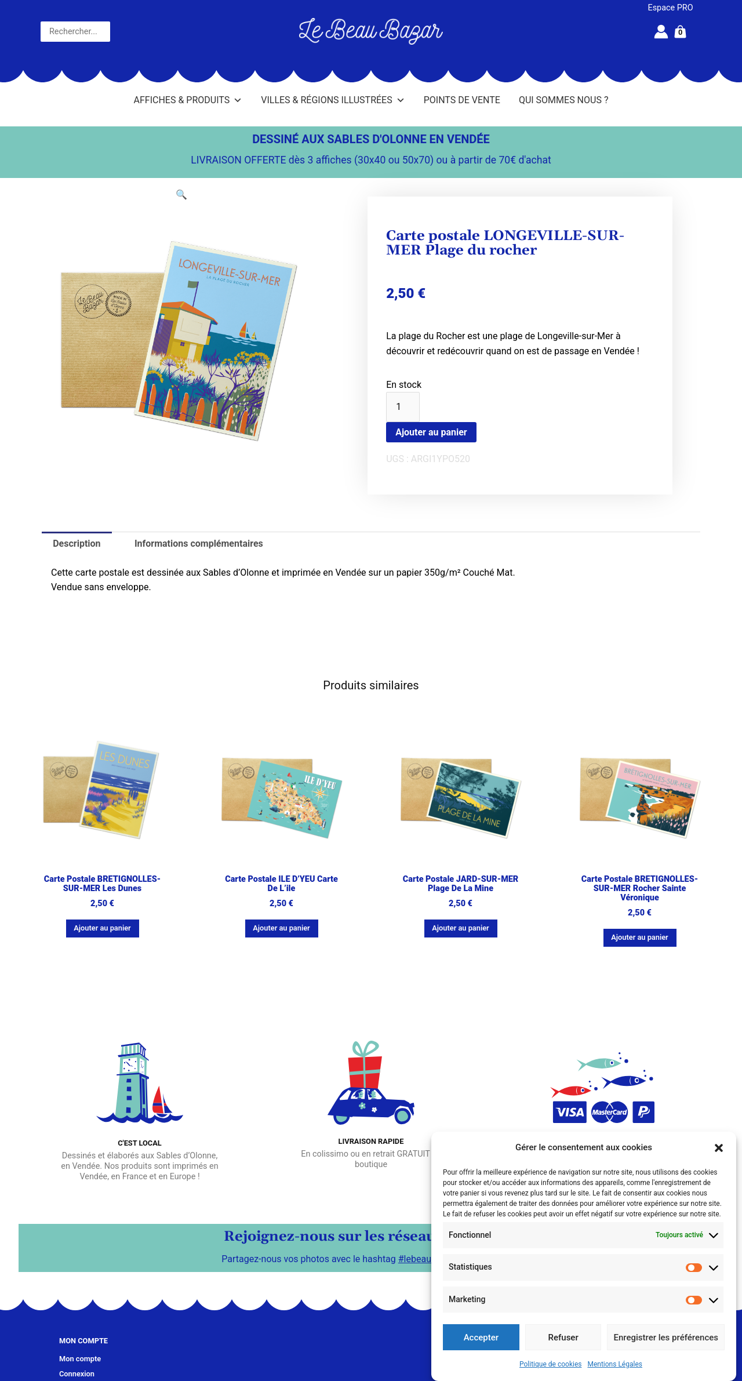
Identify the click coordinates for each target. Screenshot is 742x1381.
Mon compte (80, 1358)
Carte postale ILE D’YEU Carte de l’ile (281, 883)
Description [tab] (76, 543)
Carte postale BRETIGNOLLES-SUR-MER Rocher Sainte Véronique (639, 888)
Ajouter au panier (431, 432)
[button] (719, 1148)
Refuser (563, 1337)
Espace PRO (670, 8)
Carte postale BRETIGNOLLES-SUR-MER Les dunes (102, 883)
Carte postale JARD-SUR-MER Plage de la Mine (460, 883)
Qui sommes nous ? (564, 100)
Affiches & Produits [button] (188, 100)
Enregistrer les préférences (665, 1337)
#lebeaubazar (426, 1258)
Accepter (481, 1337)
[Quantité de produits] (403, 407)
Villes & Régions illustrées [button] (333, 100)
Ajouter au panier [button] (102, 928)
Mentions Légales (614, 1364)
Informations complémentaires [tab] (198, 543)
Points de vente (462, 100)
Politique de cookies (550, 1364)
